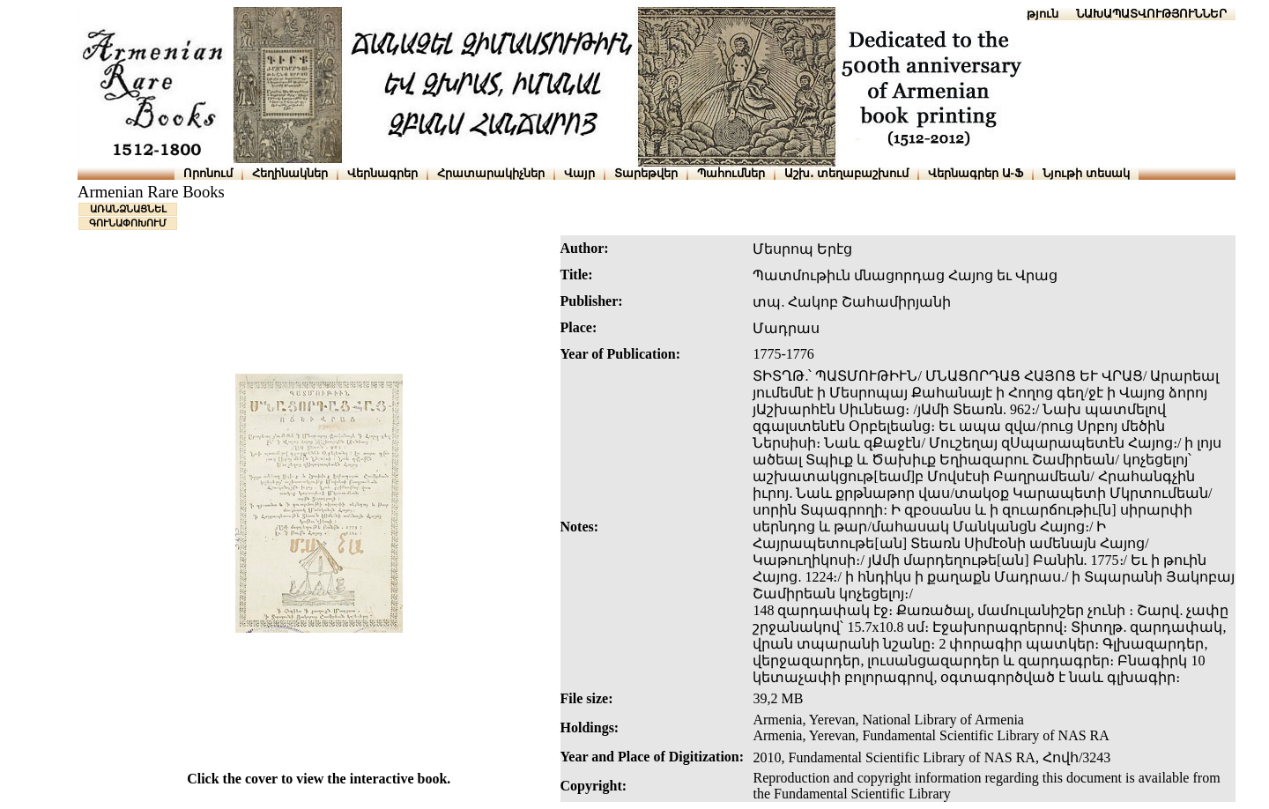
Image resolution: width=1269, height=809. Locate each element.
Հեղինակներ (290, 173)
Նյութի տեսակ (1086, 173)
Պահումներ (731, 173)
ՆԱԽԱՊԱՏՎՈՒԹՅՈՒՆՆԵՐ (1151, 13)
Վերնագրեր (382, 173)
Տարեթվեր (646, 173)
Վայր (579, 173)
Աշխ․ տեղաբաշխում (846, 173)
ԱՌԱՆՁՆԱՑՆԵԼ (128, 209)
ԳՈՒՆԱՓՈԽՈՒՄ (128, 223)
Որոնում (208, 173)
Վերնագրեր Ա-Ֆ (975, 173)
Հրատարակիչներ (491, 173)
